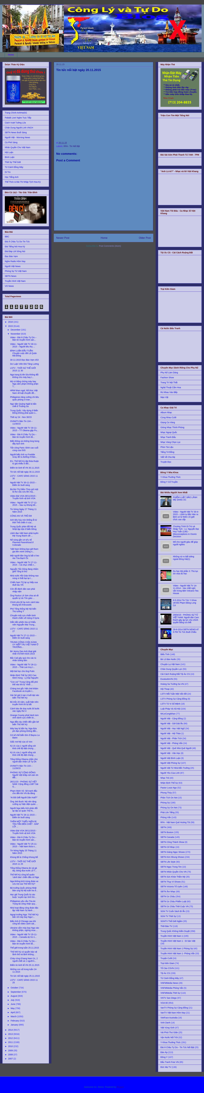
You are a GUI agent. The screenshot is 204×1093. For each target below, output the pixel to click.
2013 (10, 1034)
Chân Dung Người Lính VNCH (19, 127)
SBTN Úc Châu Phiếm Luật (173, 901)
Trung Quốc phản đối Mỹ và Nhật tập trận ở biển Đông (23, 527)
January (15, 1025)
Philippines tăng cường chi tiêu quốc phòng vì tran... (24, 398)
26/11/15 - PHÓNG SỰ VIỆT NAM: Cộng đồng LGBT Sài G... (24, 784)
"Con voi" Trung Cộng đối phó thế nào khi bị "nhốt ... (24, 683)
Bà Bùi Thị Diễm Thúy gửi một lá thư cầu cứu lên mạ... (24, 490)
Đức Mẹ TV (165, 1067)
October (15, 987)
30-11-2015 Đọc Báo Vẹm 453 (24, 360)
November (16, 334)
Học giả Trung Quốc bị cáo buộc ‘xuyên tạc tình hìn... (23, 895)
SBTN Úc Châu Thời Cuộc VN (174, 906)
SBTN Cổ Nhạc (167, 847)
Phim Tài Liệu (166, 447)
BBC (7, 236)
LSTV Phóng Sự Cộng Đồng (173, 699)
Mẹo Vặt (164, 397)
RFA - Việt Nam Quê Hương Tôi (175, 822)
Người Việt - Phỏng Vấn (171, 743)
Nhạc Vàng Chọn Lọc (170, 442)
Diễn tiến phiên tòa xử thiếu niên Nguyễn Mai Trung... (23, 623)
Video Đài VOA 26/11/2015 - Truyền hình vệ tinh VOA (23, 831)
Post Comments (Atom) (110, 246)
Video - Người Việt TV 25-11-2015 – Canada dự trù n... (23, 935)
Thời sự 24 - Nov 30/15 (21, 417)
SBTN (163, 827)
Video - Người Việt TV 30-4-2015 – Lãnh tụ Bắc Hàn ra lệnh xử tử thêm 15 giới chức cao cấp (186, 516)
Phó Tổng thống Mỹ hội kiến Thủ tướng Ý (23, 610)
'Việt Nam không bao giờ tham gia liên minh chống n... (24, 550)
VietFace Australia (169, 1017)
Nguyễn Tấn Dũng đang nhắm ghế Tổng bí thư (24, 570)
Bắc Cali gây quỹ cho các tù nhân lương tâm (23, 659)
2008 (10, 1054)
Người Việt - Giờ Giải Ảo (171, 723)
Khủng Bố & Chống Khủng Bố (24, 857)
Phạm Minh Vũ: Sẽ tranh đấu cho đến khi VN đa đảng (23, 792)
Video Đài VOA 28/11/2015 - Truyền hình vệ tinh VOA (23, 497)
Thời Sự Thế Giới (13, 162)
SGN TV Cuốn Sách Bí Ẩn (172, 911)
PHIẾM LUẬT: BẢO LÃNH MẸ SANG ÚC (185, 498)
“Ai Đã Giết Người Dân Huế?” (23, 797)
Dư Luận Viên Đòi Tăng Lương (24, 364)
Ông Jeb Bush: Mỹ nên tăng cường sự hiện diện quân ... (24, 802)
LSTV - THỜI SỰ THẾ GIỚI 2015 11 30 (23, 369)
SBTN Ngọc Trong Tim (171, 867)
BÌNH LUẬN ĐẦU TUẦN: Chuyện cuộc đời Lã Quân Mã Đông (23, 353)
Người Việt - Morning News (17, 137)
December (16, 330)
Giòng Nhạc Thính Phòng (172, 427)
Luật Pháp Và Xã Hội (170, 709)
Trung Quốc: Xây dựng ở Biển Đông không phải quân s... (24, 411)
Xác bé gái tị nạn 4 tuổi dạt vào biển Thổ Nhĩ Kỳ (24, 696)
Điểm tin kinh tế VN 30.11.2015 (24, 468)
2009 (10, 1050)
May (13, 1008)
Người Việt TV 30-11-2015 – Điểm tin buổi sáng (23, 483)
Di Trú (7, 172)
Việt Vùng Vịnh (167, 1027)
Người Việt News (13, 266)
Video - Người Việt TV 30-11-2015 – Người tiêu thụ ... (23, 345)
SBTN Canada (167, 837)
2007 (10, 1058)
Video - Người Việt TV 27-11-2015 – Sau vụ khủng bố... (23, 503)
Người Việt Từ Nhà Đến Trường (175, 768)
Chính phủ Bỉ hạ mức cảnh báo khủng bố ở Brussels (24, 603)
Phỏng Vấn (165, 817)
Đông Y (163, 1057)
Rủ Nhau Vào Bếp (168, 392)
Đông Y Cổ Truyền (169, 482)
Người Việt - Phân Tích (171, 738)
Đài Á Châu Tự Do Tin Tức (17, 241)
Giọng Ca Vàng (167, 422)
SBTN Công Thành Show (172, 842)
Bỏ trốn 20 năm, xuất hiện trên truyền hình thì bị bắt (24, 703)
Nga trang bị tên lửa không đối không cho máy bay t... (24, 375)
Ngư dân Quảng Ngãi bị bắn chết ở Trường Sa (23, 405)
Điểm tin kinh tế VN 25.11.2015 (24, 965)
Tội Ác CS (165, 973)
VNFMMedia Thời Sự (170, 993)
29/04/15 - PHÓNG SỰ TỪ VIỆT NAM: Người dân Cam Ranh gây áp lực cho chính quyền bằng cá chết (186, 619)
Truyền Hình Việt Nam (15, 281)
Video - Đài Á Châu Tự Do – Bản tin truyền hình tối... (23, 435)
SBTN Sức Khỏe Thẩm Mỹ (172, 877)
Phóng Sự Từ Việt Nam (16, 271)
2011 (10, 1042)
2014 (10, 1030)
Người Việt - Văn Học (170, 753)
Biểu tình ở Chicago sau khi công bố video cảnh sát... (23, 922)
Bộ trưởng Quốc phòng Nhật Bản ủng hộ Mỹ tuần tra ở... (24, 889)
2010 (10, 1046)
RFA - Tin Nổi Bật (72, 146)
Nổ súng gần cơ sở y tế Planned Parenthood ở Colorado (21, 542)
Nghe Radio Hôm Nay (15, 261)
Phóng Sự (165, 802)
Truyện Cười (166, 958)
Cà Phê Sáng (11, 142)
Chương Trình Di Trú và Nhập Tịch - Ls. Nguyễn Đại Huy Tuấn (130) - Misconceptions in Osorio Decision (186, 531)
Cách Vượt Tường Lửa (15, 122)
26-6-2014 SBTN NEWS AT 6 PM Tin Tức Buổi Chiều (186, 630)
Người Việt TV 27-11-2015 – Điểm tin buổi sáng (23, 636)
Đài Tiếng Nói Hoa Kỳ (15, 246)
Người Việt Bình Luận (170, 758)
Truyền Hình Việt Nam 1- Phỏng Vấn (177, 953)
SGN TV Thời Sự (168, 916)
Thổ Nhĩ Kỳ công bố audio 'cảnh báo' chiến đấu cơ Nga (24, 875)
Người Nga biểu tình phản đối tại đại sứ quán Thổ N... (23, 809)
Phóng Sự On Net (168, 807)
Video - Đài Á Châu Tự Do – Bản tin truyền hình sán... (23, 338)
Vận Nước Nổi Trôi (169, 1037)
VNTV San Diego (168, 998)
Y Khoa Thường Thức (170, 477)
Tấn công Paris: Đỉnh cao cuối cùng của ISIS (24, 449)
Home (11, 54)
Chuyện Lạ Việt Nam (170, 664)
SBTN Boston (166, 832)
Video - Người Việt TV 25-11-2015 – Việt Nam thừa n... (23, 845)
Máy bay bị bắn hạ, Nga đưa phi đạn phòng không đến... (24, 729)
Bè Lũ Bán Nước (168, 659)
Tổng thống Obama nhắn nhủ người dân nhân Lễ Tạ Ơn (24, 760)
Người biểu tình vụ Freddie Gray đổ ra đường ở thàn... (23, 455)
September (16, 992)
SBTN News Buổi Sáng (16, 132)
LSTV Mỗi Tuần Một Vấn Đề (173, 694)
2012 (10, 1038)
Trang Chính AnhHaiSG (16, 113)
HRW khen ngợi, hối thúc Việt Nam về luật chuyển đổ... (24, 391)
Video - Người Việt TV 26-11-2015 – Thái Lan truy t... (23, 665)
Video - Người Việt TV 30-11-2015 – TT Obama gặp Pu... (24, 429)
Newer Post (62, 237)
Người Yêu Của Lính (170, 773)
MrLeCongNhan (167, 713)
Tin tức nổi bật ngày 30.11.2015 (25, 472)
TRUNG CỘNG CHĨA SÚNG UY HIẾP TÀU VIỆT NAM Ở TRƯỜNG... (24, 644)
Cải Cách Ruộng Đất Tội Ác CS (175, 674)
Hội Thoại (164, 689)
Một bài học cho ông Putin (22, 671)
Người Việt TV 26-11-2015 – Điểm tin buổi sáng (23, 816)
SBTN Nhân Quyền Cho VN (173, 872)
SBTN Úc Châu (167, 896)
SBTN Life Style (167, 862)
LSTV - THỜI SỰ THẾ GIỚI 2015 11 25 (23, 862)
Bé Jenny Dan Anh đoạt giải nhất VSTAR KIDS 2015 (23, 652)
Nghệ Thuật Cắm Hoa (170, 387)
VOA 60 (164, 1003)
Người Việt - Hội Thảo (170, 733)
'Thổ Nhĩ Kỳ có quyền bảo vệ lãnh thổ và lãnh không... (23, 953)
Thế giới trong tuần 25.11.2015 (24, 948)
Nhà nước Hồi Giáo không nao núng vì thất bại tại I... (24, 576)
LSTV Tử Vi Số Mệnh (170, 704)
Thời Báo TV (166, 926)
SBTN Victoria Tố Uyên (171, 886)
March (14, 1016)
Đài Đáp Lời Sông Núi (15, 251)
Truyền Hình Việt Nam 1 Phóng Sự (176, 948)
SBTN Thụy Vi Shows (170, 882)
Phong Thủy (166, 792)
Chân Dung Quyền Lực (171, 669)
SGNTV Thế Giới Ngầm (171, 921)
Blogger (120, 1087)
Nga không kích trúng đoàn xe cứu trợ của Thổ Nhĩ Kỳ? (24, 882)
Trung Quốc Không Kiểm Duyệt (175, 931)
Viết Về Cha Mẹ (167, 457)
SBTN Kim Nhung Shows (172, 857)
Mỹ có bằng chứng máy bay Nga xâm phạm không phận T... (24, 384)
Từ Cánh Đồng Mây (14, 167)
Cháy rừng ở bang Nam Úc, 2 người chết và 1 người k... (24, 959)
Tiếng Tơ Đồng (167, 452)
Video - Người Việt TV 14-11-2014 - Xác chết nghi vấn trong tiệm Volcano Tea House (185, 589)
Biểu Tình (164, 654)
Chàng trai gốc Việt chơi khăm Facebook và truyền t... (24, 689)
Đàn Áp (164, 1052)
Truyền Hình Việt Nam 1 (171, 936)
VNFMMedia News (169, 983)
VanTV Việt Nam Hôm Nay (172, 1012)
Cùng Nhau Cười (168, 417)
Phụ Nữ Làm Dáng (169, 372)
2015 (10, 326)
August (14, 996)
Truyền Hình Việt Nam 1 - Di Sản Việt (177, 941)
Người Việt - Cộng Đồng (171, 718)
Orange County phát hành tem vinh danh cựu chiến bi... (24, 716)
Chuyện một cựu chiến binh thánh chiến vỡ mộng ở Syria (24, 616)
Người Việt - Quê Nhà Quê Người (175, 748)
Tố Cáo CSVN (167, 968)
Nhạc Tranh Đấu (168, 437)
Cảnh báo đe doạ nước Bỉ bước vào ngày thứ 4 (24, 709)
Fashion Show (167, 377)
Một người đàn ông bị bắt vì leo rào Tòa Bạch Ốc (24, 556)
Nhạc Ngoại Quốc (168, 432)
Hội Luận (9, 152)
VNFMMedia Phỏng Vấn (171, 988)
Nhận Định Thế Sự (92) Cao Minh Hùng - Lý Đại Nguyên (24, 676)
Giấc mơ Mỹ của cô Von (21, 742)
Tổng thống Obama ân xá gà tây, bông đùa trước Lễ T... (23, 869)
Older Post (145, 237)
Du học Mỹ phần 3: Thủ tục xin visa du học (185, 572)
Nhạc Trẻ (164, 778)
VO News (9, 286)
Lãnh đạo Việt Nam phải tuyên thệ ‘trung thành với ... (24, 534)
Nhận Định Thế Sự (169, 783)
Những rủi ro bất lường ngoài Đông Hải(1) (183, 557)
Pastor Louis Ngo (168, 787)
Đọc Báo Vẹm (11, 256)
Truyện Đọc (165, 462)
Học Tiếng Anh (11, 177)
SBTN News (10, 276)
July (13, 1000)
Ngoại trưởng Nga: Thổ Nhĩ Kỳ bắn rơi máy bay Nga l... (24, 915)
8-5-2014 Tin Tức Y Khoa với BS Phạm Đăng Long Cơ (185, 603)
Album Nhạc (166, 412)
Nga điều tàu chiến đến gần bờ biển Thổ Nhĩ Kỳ (24, 723)
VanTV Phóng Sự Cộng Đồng (174, 1008)
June (13, 1004)
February (15, 1020)
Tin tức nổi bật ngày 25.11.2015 (25, 976)
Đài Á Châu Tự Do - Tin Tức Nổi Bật (177, 1047)
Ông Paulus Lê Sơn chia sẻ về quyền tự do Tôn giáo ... (24, 596)
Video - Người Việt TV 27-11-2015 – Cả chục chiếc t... (23, 563)
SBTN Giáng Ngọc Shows (172, 852)
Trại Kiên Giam (167, 963)
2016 (10, 322)
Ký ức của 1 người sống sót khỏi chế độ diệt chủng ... (23, 747)
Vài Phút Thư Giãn (169, 1032)
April (13, 1012)
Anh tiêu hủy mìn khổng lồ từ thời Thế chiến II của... (23, 521)
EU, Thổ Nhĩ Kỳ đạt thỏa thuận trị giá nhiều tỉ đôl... (24, 462)
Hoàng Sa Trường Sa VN (172, 684)
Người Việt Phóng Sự (170, 763)
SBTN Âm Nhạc (167, 891)
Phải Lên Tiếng (167, 812)
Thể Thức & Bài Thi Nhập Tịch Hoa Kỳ (23, 182)
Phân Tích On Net (168, 797)
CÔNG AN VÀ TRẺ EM (21, 516)
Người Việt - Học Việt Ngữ (172, 728)
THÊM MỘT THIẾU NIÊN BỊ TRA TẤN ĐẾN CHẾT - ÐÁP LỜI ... (24, 824)
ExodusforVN (166, 679)
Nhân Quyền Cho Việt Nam (17, 147)
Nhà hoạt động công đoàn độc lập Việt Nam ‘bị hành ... (24, 909)
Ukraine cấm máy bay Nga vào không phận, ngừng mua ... (24, 929)
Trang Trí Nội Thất (168, 382)
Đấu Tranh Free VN (169, 1062)
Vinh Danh (165, 1022)
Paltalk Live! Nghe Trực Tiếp (18, 117)
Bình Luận (10, 157)
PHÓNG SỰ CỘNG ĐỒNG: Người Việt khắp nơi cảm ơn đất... (24, 775)
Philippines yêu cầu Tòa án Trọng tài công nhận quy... (23, 902)
